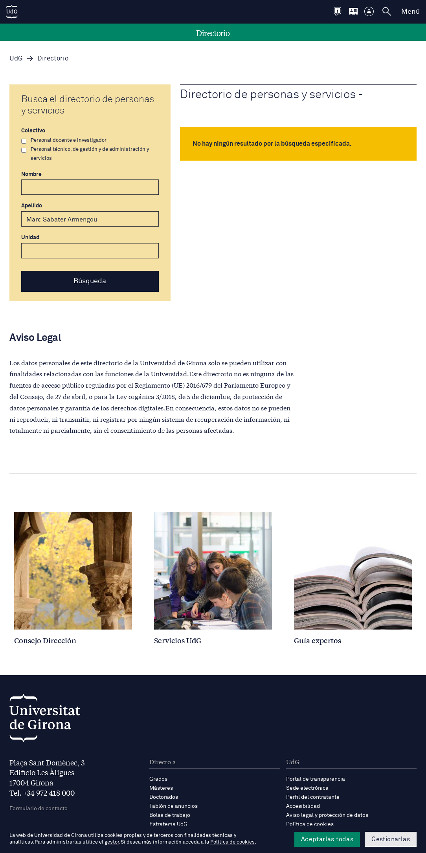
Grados (158, 779)
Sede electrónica (307, 788)
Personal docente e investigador (63, 140)
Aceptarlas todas (327, 839)
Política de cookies (310, 824)
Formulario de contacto (38, 808)
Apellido (90, 215)
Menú (410, 11)
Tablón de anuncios (173, 806)
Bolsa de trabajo (169, 815)
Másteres (161, 788)
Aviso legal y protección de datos (327, 815)
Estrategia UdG (168, 824)
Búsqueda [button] (89, 281)
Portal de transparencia (315, 779)
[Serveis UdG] (213, 578)
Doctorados (163, 797)
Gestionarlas (390, 839)
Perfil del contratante (313, 797)
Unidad (90, 246)
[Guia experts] (353, 578)
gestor (112, 842)
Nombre (90, 183)
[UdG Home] (12, 12)
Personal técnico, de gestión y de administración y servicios (85, 154)
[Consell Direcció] (73, 578)
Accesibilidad (303, 806)
